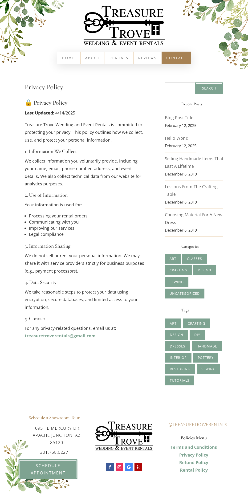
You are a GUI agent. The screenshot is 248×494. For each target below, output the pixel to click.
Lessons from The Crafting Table (191, 190)
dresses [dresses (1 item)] (177, 346)
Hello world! (177, 138)
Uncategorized (185, 293)
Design (204, 270)
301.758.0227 (54, 452)
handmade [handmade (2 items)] (206, 346)
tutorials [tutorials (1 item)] (179, 380)
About (92, 58)
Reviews (147, 58)
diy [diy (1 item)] (197, 334)
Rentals (119, 58)
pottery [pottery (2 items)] (206, 357)
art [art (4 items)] (173, 323)
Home (68, 58)
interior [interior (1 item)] (178, 357)
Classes (194, 258)
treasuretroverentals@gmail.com (60, 336)
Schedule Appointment (42, 469)
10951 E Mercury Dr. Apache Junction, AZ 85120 (57, 435)
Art (173, 258)
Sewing (177, 282)
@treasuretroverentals (198, 424)
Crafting (178, 270)
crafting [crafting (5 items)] (196, 323)
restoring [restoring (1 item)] (180, 369)
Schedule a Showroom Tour (54, 418)
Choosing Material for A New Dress (193, 218)
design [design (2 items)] (176, 334)
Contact (176, 58)
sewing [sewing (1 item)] (208, 369)
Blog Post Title (179, 117)
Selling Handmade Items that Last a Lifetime (194, 162)
